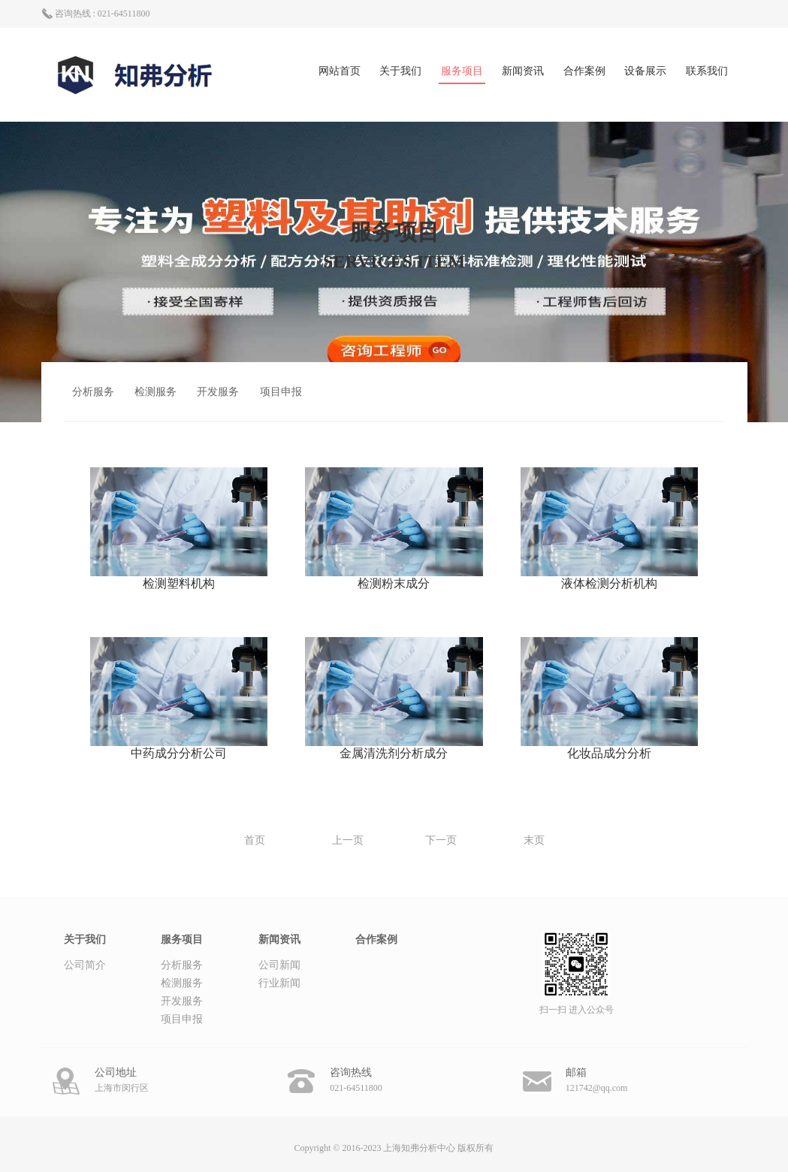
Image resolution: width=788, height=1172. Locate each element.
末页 (534, 840)
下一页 (441, 840)
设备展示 (645, 71)
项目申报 (281, 391)
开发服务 (218, 391)
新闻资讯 (523, 71)
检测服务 (155, 391)
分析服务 (93, 391)
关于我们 (400, 71)
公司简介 (85, 965)
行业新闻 (279, 983)
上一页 (348, 840)
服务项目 (462, 71)
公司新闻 (279, 965)
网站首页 (340, 71)
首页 (254, 840)
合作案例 (584, 71)
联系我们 (707, 71)
